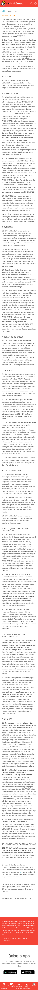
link (21, 872)
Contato (4, 938)
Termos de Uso (15, 938)
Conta (34, 985)
